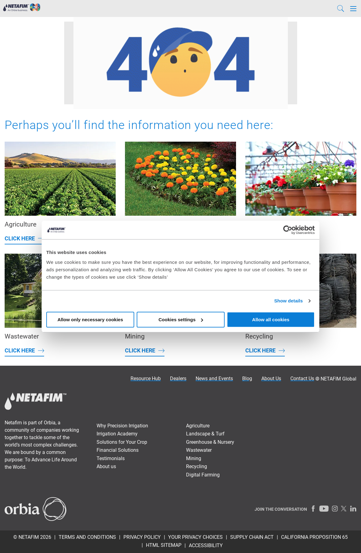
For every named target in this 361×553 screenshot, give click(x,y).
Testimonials (111, 458)
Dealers (178, 378)
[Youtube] (324, 508)
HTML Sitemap (163, 545)
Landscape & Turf (205, 434)
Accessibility (206, 545)
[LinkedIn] (353, 508)
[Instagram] (335, 508)
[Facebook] (313, 508)
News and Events (214, 378)
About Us (271, 378)
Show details (288, 300)
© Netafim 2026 (32, 537)
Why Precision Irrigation (122, 426)
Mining (193, 458)
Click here (20, 238)
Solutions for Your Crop (122, 442)
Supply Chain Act (252, 537)
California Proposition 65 (314, 537)
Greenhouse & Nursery (210, 442)
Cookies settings (181, 319)
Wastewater (199, 450)
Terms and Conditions (87, 537)
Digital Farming (203, 475)
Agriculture (198, 426)
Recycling (196, 466)
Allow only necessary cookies (90, 319)
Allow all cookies (270, 319)
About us (106, 466)
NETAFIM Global (338, 379)
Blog (247, 378)
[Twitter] (344, 508)
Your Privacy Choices (195, 537)
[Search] (341, 8)
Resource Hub (146, 378)
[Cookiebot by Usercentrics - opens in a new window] (288, 230)
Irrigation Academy (117, 434)
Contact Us (302, 378)
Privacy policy (142, 537)
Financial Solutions (118, 450)
